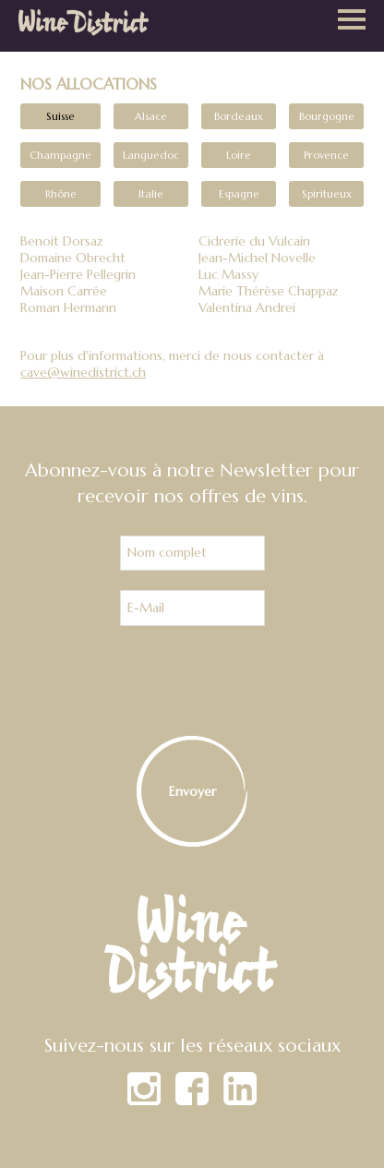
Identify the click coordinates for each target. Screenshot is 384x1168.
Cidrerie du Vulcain (254, 241)
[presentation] (192, 681)
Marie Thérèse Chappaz (268, 291)
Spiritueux (327, 193)
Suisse (60, 116)
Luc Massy (228, 274)
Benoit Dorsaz (61, 241)
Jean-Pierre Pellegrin (78, 274)
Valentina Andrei (246, 307)
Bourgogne (326, 116)
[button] (351, 21)
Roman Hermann (68, 307)
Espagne (239, 193)
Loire (238, 155)
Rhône (61, 193)
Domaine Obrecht (73, 257)
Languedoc (151, 155)
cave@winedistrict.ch (83, 372)
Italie (150, 193)
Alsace (151, 116)
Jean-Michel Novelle (257, 257)
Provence (326, 155)
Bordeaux (238, 116)
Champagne (60, 155)
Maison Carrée (63, 291)
